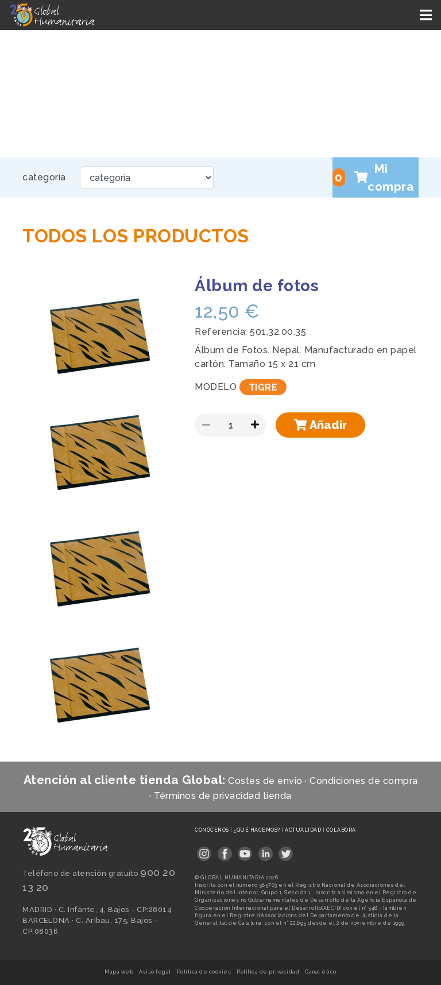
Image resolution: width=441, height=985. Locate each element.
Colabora (341, 830)
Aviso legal (155, 972)
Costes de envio (265, 780)
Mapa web (119, 972)
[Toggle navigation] (427, 15)
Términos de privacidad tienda (223, 795)
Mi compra (373, 177)
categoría (44, 177)
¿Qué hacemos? (257, 830)
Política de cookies (204, 972)
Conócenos (212, 830)
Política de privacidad (268, 972)
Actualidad (304, 830)
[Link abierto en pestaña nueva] (204, 850)
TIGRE (263, 386)
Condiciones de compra (364, 780)
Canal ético (320, 972)
